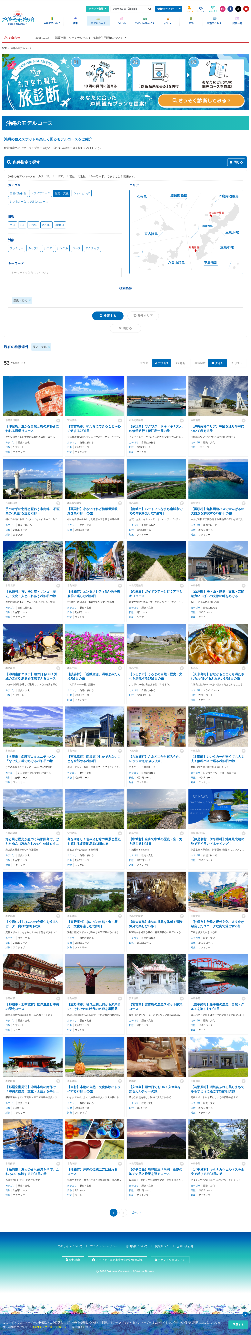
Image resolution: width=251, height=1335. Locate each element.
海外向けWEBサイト (167, 8)
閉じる (127, 327)
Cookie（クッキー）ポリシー (51, 1327)
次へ (135, 1211)
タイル (219, 361)
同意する (238, 1324)
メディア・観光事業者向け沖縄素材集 (119, 1258)
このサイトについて (70, 1244)
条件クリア (145, 314)
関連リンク (162, 1244)
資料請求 (74, 1258)
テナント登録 (96, 8)
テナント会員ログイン (171, 1258)
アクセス (163, 361)
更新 (182, 361)
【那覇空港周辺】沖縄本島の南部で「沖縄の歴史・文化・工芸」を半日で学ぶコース (32, 1090)
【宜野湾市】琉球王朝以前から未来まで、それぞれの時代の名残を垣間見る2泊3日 (94, 1007)
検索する (110, 314)
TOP (4, 47)
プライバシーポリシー (104, 1244)
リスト (238, 361)
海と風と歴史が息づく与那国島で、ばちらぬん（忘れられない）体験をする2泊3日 (32, 842)
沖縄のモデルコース (21, 47)
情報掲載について (136, 1244)
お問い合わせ (185, 1244)
